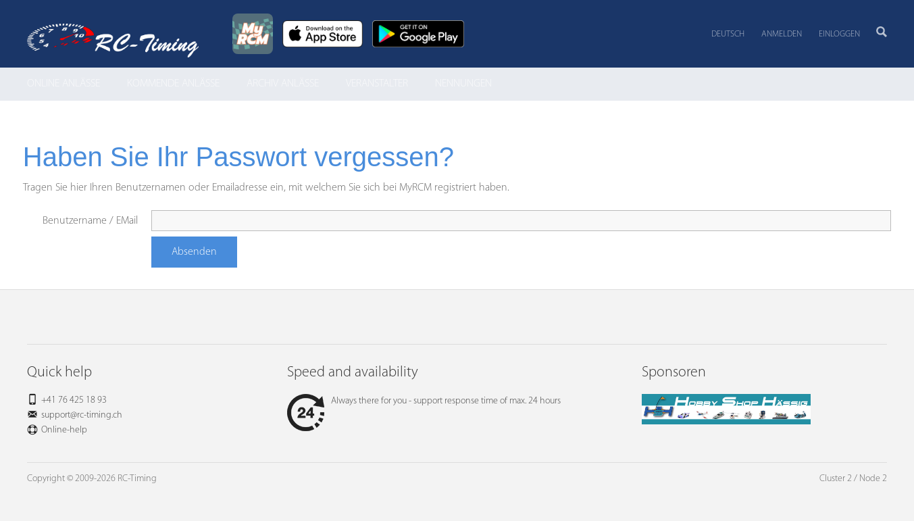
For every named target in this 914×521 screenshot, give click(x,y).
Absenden (194, 252)
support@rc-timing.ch (81, 415)
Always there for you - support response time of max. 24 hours (424, 401)
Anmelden (781, 34)
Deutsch (727, 34)
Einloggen (839, 34)
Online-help (64, 430)
